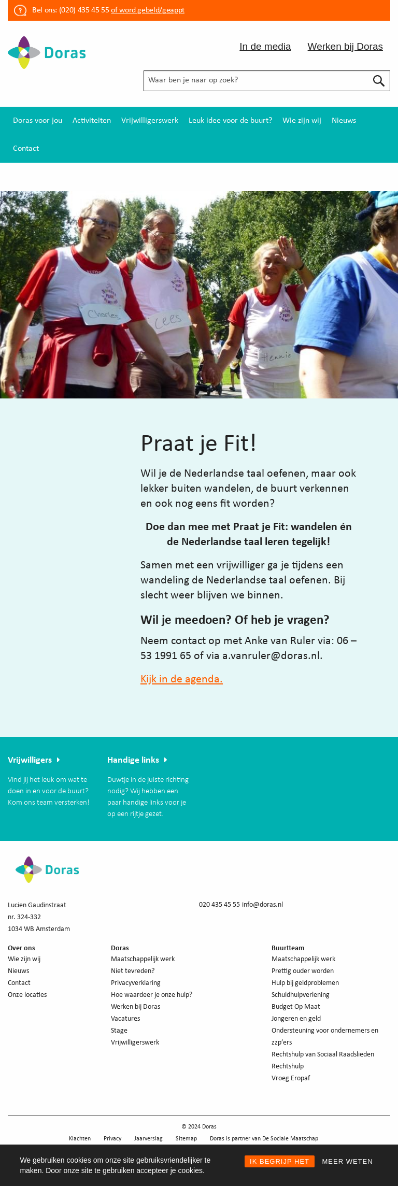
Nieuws (344, 121)
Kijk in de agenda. (181, 679)
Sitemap (186, 1139)
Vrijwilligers (30, 760)
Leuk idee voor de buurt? (230, 121)
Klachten (80, 1139)
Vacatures (125, 1019)
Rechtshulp (288, 1066)
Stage (119, 1031)
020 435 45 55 (219, 905)
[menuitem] (37, 121)
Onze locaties (27, 995)
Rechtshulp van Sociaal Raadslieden (323, 1055)
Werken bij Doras (345, 46)
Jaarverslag (148, 1139)
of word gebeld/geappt (147, 10)
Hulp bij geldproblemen (305, 983)
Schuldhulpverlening (301, 995)
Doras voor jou (37, 121)
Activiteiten (92, 121)
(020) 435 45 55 (83, 10)
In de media (265, 46)
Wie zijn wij (301, 121)
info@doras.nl (262, 905)
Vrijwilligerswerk (149, 121)
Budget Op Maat (296, 1007)
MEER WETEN (347, 1161)
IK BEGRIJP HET (279, 1161)
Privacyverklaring (136, 983)
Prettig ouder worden (303, 971)
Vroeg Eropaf (291, 1078)
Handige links (133, 760)
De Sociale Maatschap (290, 1139)
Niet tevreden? (132, 971)
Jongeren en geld (296, 1019)
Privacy (112, 1139)
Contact (26, 149)
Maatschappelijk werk (143, 959)
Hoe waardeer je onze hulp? (151, 995)
